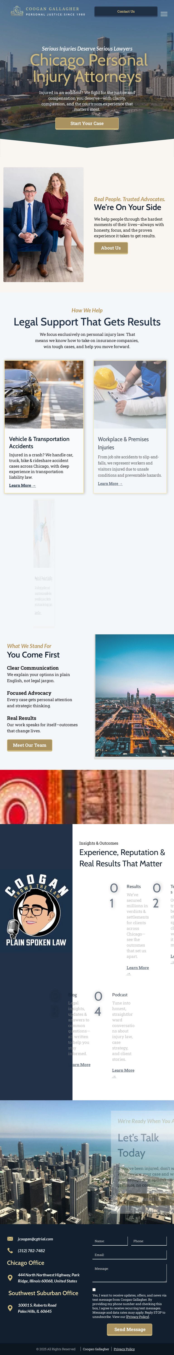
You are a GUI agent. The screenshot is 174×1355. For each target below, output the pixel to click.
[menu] (164, 14)
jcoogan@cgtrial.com (35, 1238)
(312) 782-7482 (31, 1250)
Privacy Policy (124, 1349)
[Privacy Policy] (137, 1317)
